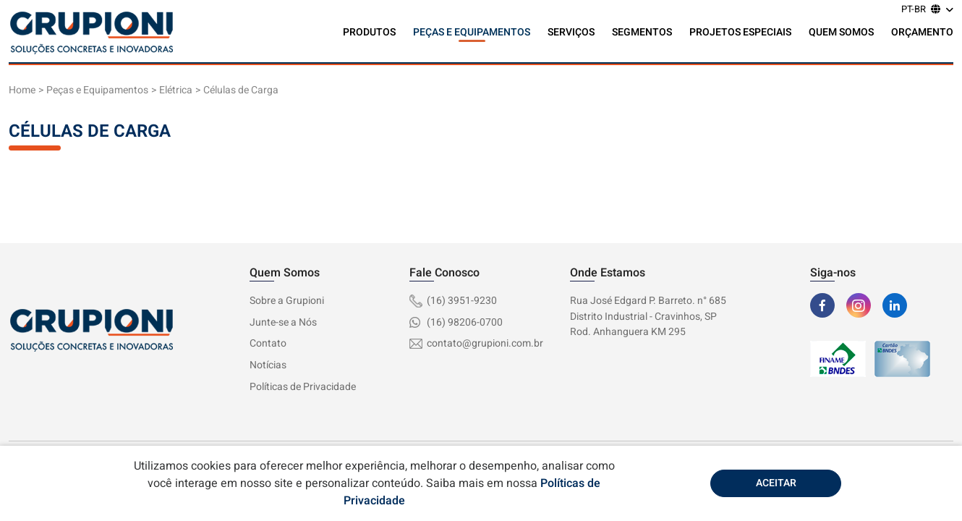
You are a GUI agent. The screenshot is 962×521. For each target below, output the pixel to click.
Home (22, 90)
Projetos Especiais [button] (740, 32)
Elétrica (175, 90)
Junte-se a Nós (283, 322)
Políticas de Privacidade (303, 386)
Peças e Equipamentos (97, 90)
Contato (268, 343)
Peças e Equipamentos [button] (471, 32)
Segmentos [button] (642, 32)
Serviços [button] (571, 32)
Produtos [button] (369, 32)
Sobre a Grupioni (287, 300)
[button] (927, 11)
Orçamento (922, 32)
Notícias (268, 365)
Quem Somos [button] (841, 32)
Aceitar (776, 483)
